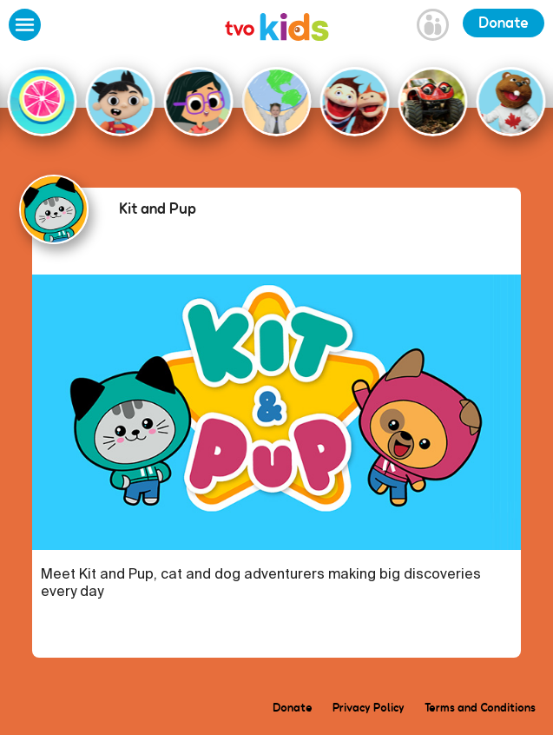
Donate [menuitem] (293, 707)
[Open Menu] (25, 27)
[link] (276, 29)
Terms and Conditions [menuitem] (480, 707)
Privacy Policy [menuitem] (368, 707)
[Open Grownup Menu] (433, 27)
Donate (503, 22)
